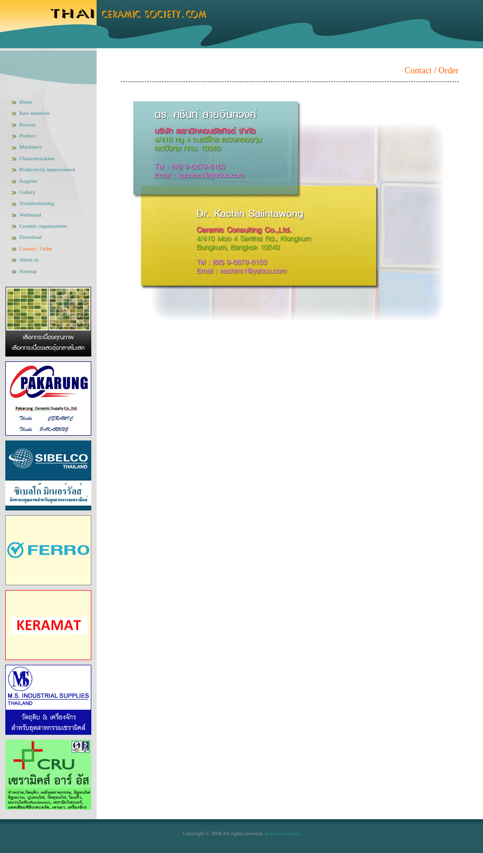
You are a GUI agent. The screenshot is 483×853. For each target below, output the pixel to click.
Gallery (27, 192)
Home (25, 102)
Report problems (282, 833)
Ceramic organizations (43, 226)
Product (27, 135)
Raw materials (34, 113)
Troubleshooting (36, 203)
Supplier (28, 181)
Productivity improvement (47, 169)
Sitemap (28, 271)
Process (27, 124)
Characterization (37, 158)
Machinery (31, 147)
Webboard (30, 215)
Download (30, 237)
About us (29, 259)
